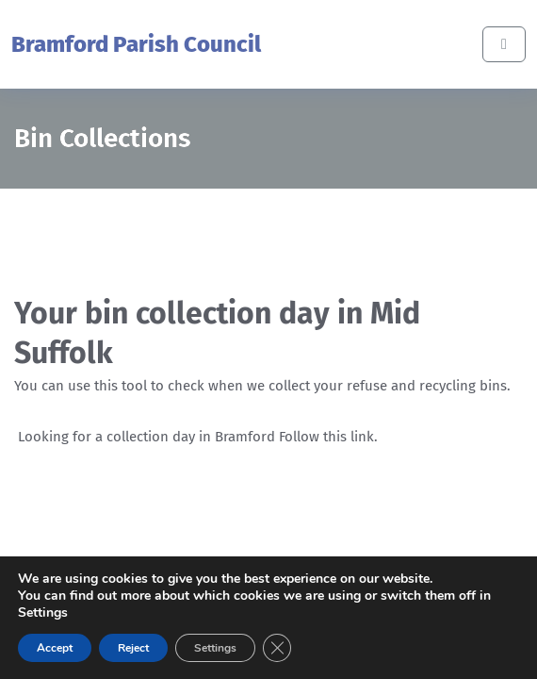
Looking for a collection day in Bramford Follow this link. (198, 436)
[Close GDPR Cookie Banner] (277, 648)
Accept (55, 647)
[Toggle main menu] (504, 44)
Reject (133, 647)
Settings (215, 647)
